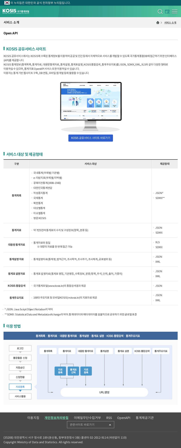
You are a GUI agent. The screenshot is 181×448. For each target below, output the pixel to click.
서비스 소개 (170, 22)
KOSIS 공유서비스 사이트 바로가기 (90, 138)
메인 (157, 22)
